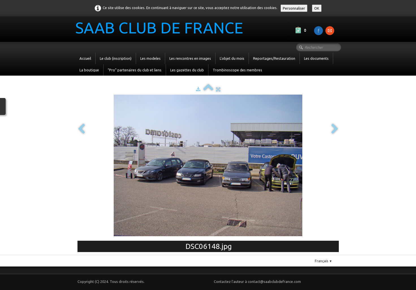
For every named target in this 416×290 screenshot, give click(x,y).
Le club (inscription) (116, 58)
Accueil (85, 58)
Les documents (316, 58)
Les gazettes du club (187, 70)
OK (316, 8)
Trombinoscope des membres (237, 70)
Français (323, 261)
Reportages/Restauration (274, 58)
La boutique (89, 70)
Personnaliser (294, 8)
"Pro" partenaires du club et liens (134, 70)
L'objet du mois (232, 58)
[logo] (161, 28)
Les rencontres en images (190, 58)
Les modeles (150, 58)
